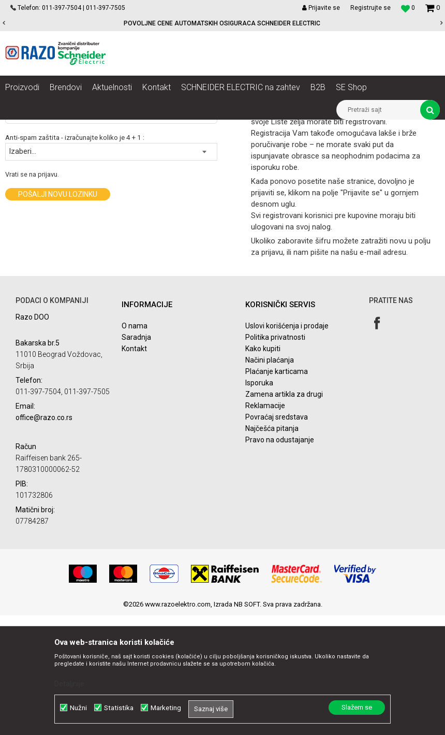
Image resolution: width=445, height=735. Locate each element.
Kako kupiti (262, 468)
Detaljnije (69, 683)
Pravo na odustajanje (279, 559)
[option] (222, 23)
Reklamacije (265, 525)
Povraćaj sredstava (276, 536)
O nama (134, 445)
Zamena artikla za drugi (284, 514)
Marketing (166, 708)
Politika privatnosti (275, 457)
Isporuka (259, 502)
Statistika (119, 708)
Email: (14, 220)
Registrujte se (370, 7)
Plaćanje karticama (276, 491)
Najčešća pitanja (272, 548)
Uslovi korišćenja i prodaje (287, 445)
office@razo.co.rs (44, 537)
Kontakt (134, 468)
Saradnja (136, 457)
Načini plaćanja (269, 479)
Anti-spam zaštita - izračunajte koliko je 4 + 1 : (74, 257)
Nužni (78, 708)
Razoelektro (22, 127)
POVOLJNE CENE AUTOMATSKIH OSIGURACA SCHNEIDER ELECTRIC (222, 23)
